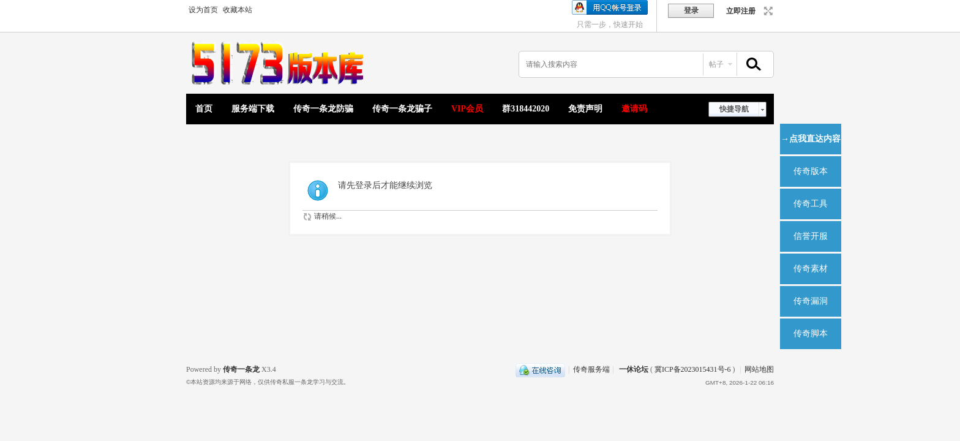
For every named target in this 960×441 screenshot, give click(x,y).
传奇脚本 (810, 333)
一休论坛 (633, 369)
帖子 (716, 64)
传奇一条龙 (241, 369)
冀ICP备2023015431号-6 (692, 369)
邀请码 (634, 108)
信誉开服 (810, 236)
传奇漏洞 (810, 301)
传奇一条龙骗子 (402, 108)
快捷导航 (734, 109)
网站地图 (759, 369)
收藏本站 (237, 10)
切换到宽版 (767, 11)
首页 (203, 108)
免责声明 (585, 108)
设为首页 (203, 10)
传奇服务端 (591, 369)
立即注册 (741, 11)
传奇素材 (810, 268)
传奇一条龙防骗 (323, 108)
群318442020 (525, 108)
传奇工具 (810, 203)
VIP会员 (467, 108)
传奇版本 (810, 171)
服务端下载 (252, 108)
